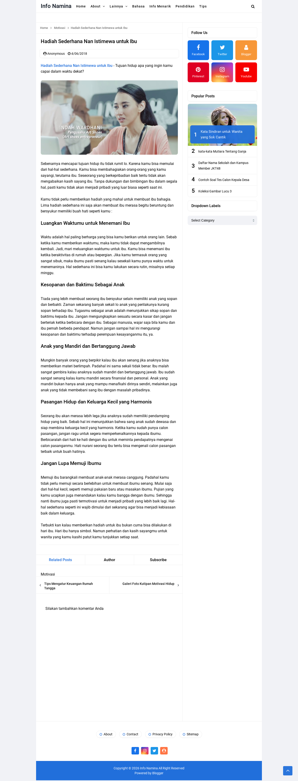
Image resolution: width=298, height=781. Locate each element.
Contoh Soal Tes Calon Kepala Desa (223, 180)
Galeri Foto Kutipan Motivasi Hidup (148, 584)
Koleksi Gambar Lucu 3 (215, 191)
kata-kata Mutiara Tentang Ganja (222, 151)
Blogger (157, 774)
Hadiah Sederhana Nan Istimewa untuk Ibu (76, 66)
